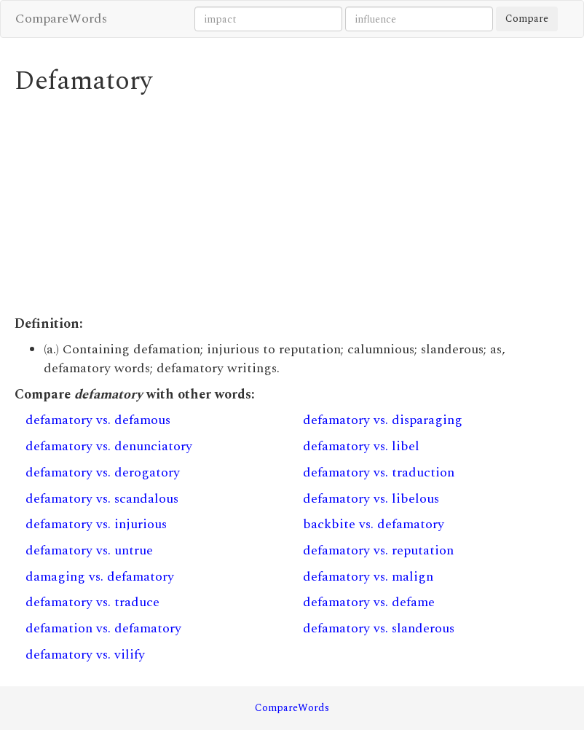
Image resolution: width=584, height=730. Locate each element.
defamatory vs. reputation (378, 550)
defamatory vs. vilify (85, 654)
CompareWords (61, 18)
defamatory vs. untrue (89, 550)
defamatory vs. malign (368, 576)
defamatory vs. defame (369, 602)
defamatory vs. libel (361, 446)
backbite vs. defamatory (373, 524)
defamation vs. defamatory (103, 628)
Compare (526, 18)
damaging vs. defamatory (99, 576)
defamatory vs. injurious (96, 524)
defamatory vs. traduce (92, 602)
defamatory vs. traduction (378, 472)
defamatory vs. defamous (97, 420)
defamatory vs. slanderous (378, 628)
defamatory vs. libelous (371, 499)
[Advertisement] (292, 205)
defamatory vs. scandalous (101, 499)
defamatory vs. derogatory (102, 472)
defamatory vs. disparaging (382, 420)
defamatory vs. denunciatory (108, 446)
